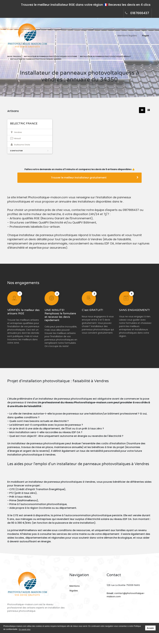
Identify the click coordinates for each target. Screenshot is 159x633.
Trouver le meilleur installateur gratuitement (95, 177)
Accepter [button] (150, 628)
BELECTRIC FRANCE (23, 123)
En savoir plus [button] (24, 629)
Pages (145, 35)
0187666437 (139, 13)
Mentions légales (127, 35)
